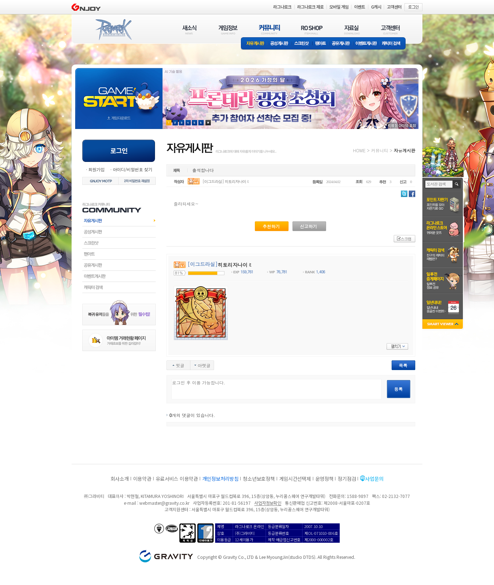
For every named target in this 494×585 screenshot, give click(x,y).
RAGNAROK (113, 29)
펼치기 (397, 346)
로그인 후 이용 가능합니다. (276, 389)
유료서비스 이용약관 (177, 478)
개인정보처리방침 (220, 478)
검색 (457, 184)
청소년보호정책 (259, 478)
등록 (398, 389)
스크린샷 (302, 44)
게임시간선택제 (295, 478)
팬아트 (320, 44)
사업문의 (374, 478)
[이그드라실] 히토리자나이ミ (226, 181)
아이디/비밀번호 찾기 (132, 169)
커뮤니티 (379, 150)
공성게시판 (279, 44)
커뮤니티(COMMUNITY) (269, 29)
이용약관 (142, 478)
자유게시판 (254, 44)
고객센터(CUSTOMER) (390, 29)
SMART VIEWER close (443, 324)
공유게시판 (341, 44)
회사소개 (120, 478)
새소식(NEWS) (189, 29)
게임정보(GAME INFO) (228, 29)
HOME (359, 150)
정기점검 (347, 478)
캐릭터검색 (119, 287)
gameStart (119, 92)
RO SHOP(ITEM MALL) (311, 29)
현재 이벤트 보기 (208, 122)
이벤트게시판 (366, 44)
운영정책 (324, 478)
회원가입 (96, 169)
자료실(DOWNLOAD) (351, 29)
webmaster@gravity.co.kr (164, 503)
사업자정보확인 (267, 503)
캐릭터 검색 (393, 44)
